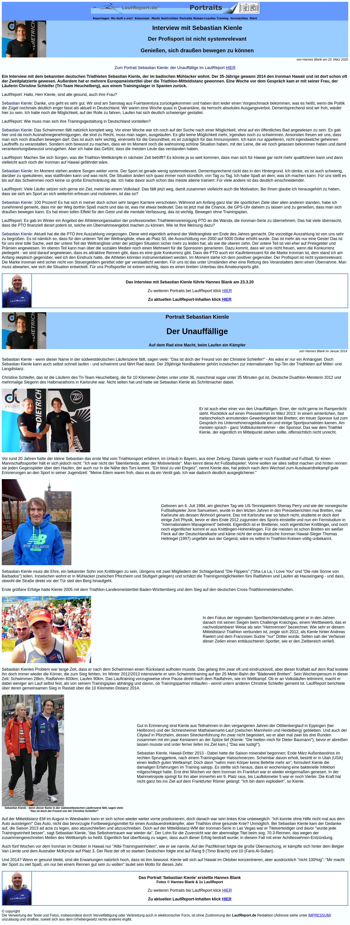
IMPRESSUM (319, 915)
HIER (230, 67)
